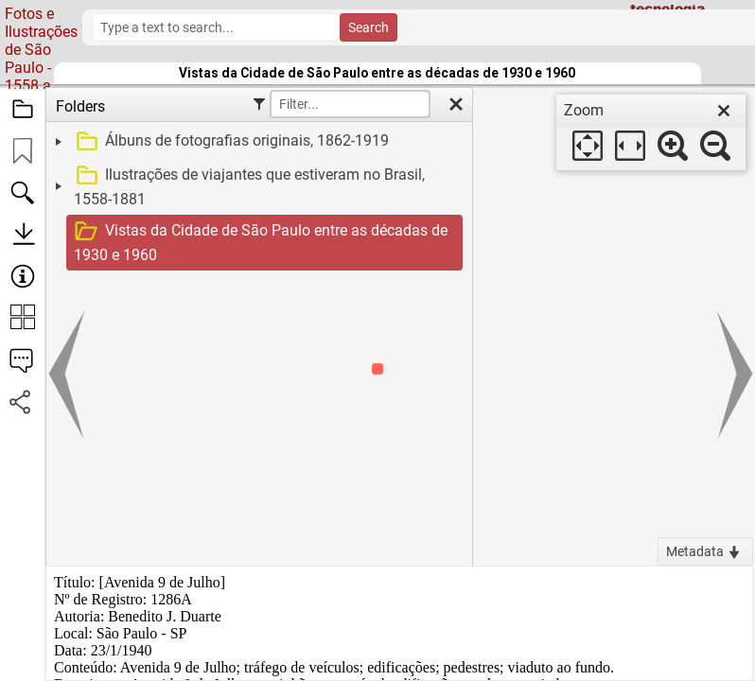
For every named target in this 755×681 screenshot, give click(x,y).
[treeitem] (257, 142)
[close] (724, 110)
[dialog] (651, 132)
